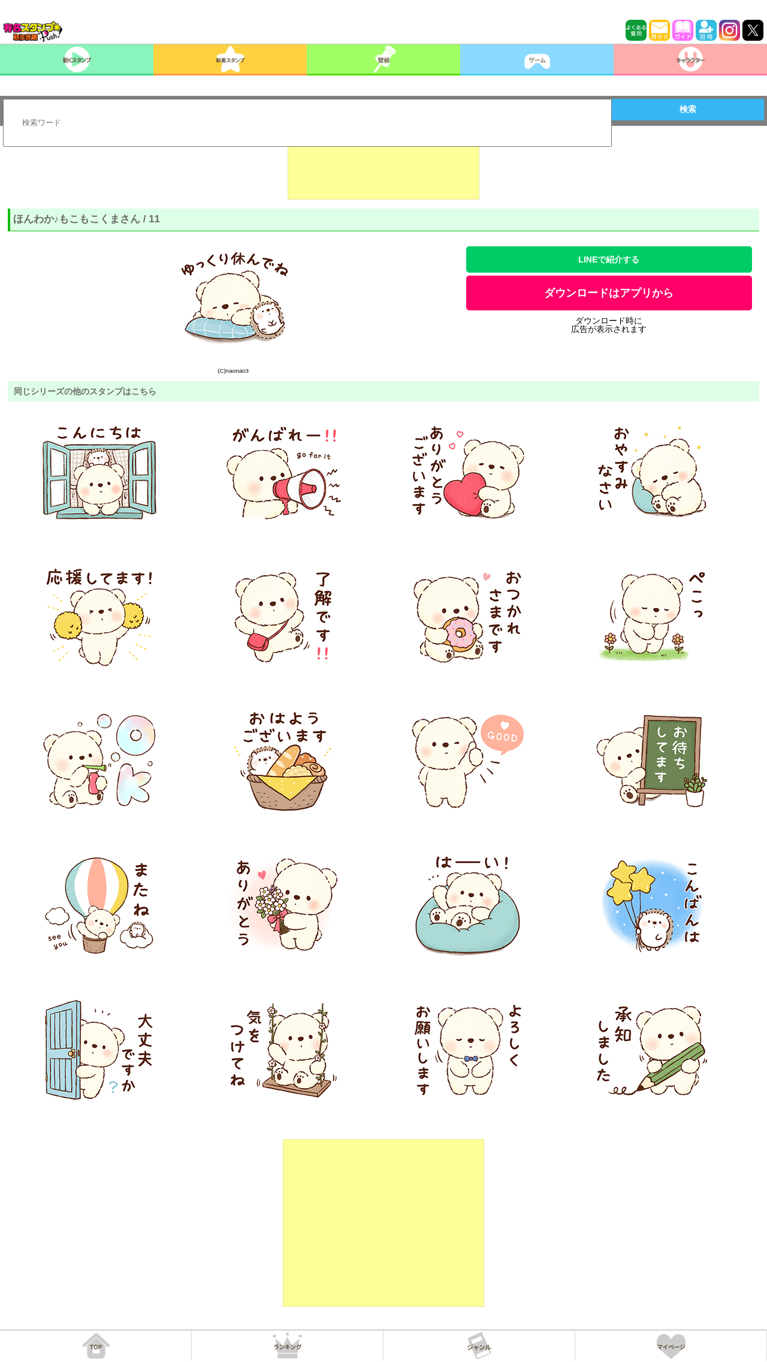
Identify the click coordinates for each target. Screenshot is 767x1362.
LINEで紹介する (608, 259)
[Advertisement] (383, 170)
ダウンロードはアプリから (609, 293)
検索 (688, 109)
